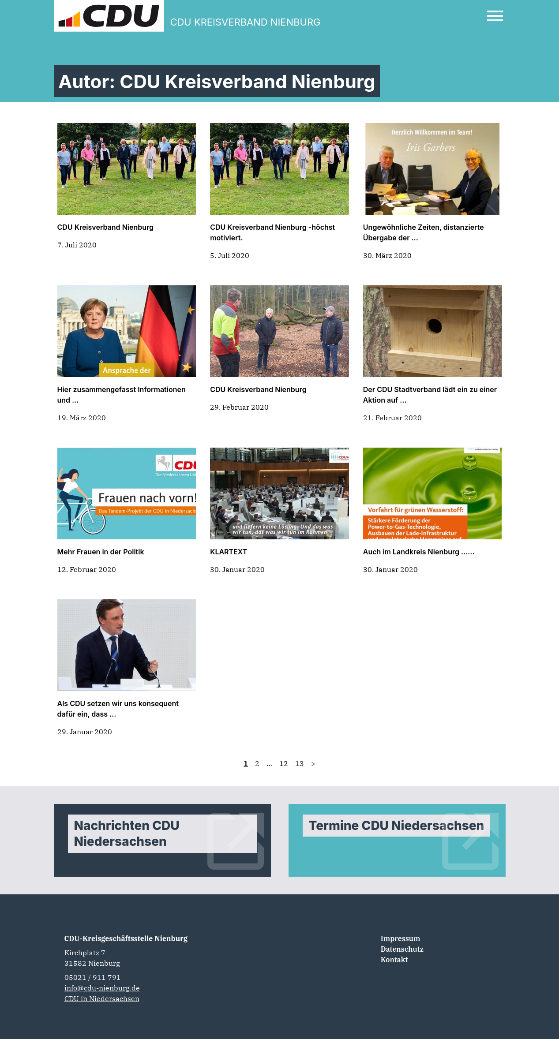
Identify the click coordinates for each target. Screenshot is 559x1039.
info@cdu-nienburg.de (102, 987)
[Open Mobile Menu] (495, 15)
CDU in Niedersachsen (101, 998)
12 (283, 763)
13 (299, 763)
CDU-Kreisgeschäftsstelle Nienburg (126, 938)
